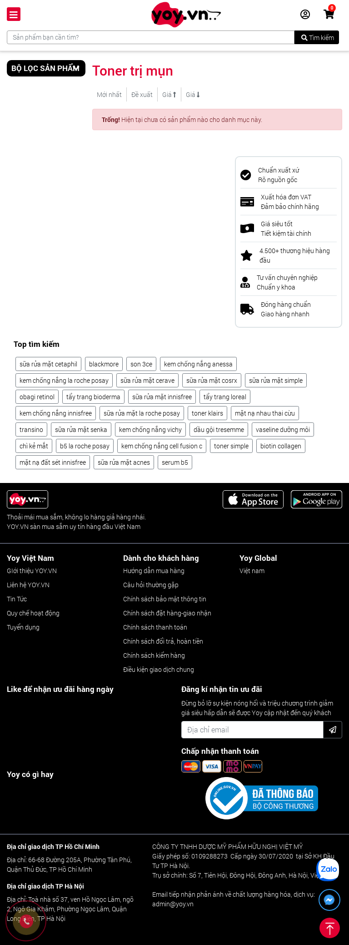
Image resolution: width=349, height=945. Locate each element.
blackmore (104, 364)
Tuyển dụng (23, 627)
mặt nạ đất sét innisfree (53, 462)
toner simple (231, 446)
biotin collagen (280, 446)
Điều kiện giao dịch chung (158, 669)
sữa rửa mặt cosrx (211, 380)
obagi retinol (37, 396)
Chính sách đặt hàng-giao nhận (167, 613)
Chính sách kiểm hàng (154, 655)
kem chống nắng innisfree (56, 413)
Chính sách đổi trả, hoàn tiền (163, 641)
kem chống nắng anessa (198, 364)
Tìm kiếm (317, 37)
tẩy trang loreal (225, 396)
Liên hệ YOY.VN (28, 584)
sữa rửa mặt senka (81, 429)
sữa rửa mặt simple (276, 380)
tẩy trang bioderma (93, 396)
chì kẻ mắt (34, 446)
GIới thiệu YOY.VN (32, 570)
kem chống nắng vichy (150, 429)
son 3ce (141, 364)
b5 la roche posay (85, 446)
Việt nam (251, 570)
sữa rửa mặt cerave (147, 380)
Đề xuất (142, 94)
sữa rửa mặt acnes (124, 462)
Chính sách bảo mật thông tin (164, 598)
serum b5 (175, 462)
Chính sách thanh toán (155, 627)
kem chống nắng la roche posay (64, 380)
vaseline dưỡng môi (283, 429)
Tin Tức (17, 598)
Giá (169, 94)
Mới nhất (109, 94)
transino (31, 429)
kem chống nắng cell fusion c (161, 446)
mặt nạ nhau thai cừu (265, 413)
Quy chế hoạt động (33, 613)
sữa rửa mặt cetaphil (48, 364)
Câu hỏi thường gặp (151, 584)
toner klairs (207, 413)
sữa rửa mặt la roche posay (142, 413)
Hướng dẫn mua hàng (153, 570)
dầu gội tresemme (219, 429)
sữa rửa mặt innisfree (162, 396)
